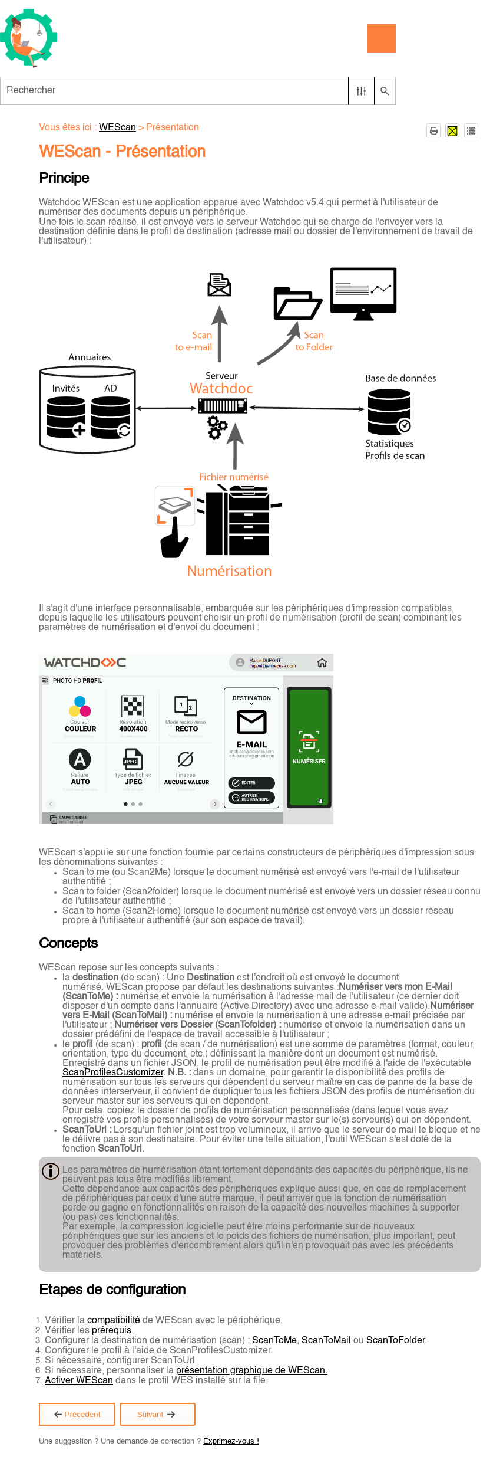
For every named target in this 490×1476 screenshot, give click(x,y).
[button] (361, 91)
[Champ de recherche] (198, 91)
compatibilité (113, 1321)
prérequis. (113, 1331)
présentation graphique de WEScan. (251, 1371)
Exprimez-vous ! (231, 1441)
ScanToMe (274, 1341)
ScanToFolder (395, 1341)
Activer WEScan (79, 1381)
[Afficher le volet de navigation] (382, 38)
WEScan (117, 128)
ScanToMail (326, 1341)
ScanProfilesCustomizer (112, 1073)
